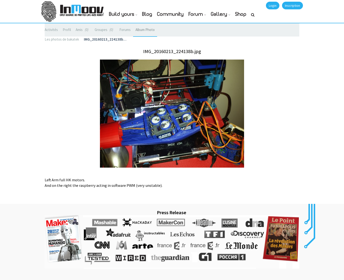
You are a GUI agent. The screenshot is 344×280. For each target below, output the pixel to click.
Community (170, 14)
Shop (240, 14)
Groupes (105, 29)
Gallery (219, 14)
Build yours (121, 14)
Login (272, 5)
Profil (67, 29)
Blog (147, 14)
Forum (196, 14)
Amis (83, 29)
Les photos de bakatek (62, 39)
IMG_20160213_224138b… (105, 39)
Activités (51, 29)
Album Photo (145, 29)
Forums (125, 29)
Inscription (292, 5)
